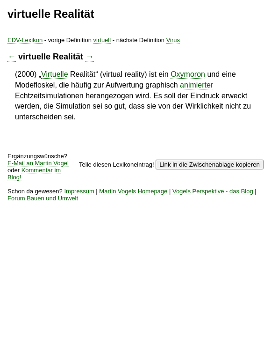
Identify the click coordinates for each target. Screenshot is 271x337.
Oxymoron (188, 74)
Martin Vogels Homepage (133, 191)
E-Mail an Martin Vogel (38, 163)
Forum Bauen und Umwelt (42, 198)
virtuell (102, 40)
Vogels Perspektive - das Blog (212, 191)
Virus (173, 40)
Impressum (79, 191)
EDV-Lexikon (25, 40)
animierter (196, 85)
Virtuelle (54, 74)
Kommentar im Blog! (34, 174)
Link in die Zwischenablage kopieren (209, 164)
